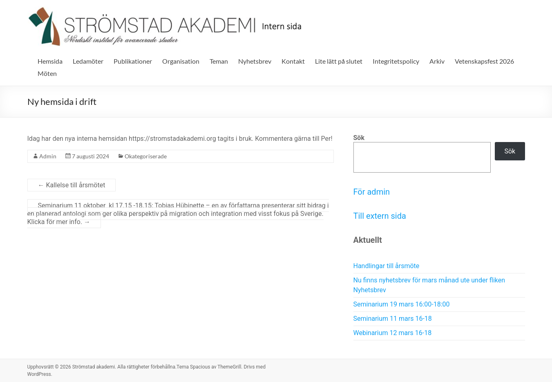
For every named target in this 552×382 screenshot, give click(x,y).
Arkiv (437, 61)
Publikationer (133, 61)
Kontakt (293, 61)
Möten (47, 73)
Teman (219, 61)
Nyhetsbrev (254, 61)
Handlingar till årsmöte (386, 266)
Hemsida (50, 61)
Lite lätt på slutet (338, 61)
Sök (358, 138)
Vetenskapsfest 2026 (484, 61)
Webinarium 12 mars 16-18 (392, 333)
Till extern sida (379, 216)
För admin (371, 192)
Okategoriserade (146, 156)
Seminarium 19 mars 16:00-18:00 (401, 304)
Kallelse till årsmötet (71, 185)
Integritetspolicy (396, 61)
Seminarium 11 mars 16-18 (392, 318)
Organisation (180, 61)
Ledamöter (88, 61)
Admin (47, 156)
